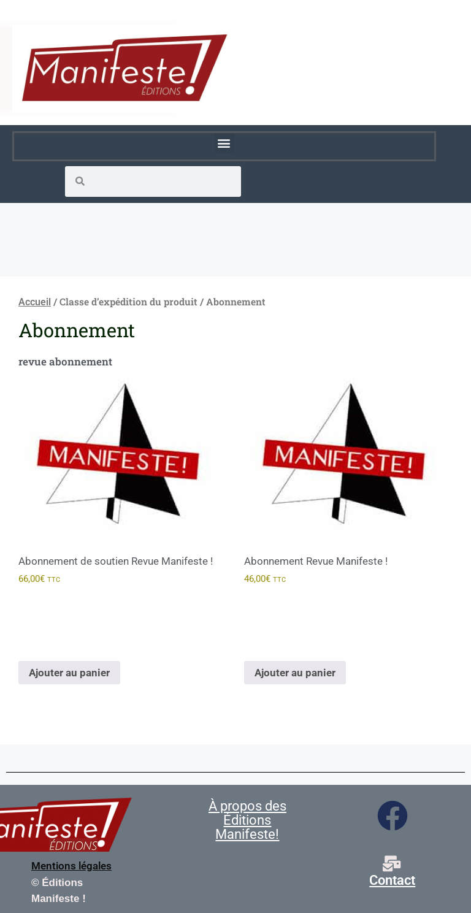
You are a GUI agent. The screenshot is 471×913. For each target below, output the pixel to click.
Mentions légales (71, 866)
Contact (392, 880)
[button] (224, 143)
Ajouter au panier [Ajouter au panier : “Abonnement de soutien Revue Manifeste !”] (69, 673)
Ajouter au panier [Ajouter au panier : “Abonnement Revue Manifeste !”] (295, 673)
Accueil (34, 302)
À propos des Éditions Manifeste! (247, 820)
